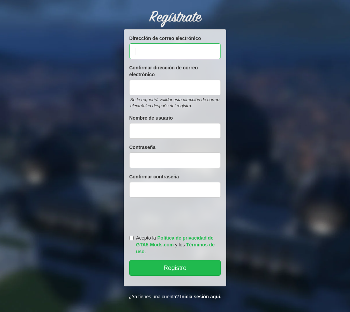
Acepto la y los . (172, 244)
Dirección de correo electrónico (165, 38)
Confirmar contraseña (154, 176)
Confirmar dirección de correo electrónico (163, 71)
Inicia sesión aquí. (200, 296)
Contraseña (142, 147)
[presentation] (176, 215)
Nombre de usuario (151, 118)
